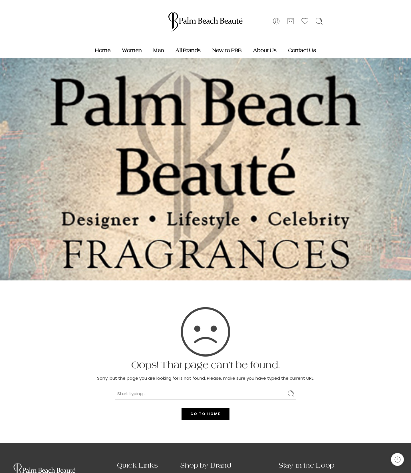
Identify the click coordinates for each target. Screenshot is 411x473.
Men (158, 50)
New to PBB (226, 50)
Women (132, 50)
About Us (265, 50)
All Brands (188, 50)
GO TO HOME (205, 413)
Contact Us (302, 50)
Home (102, 50)
